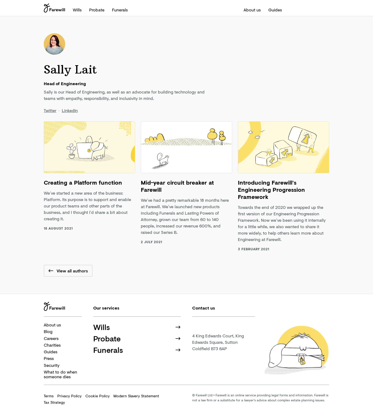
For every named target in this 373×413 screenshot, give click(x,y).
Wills (77, 10)
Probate (96, 10)
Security (51, 365)
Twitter (50, 110)
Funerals (120, 10)
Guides (275, 10)
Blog (48, 331)
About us (252, 10)
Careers (51, 338)
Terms (49, 395)
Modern (136, 395)
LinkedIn (70, 110)
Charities (52, 345)
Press (49, 358)
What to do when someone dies (60, 374)
